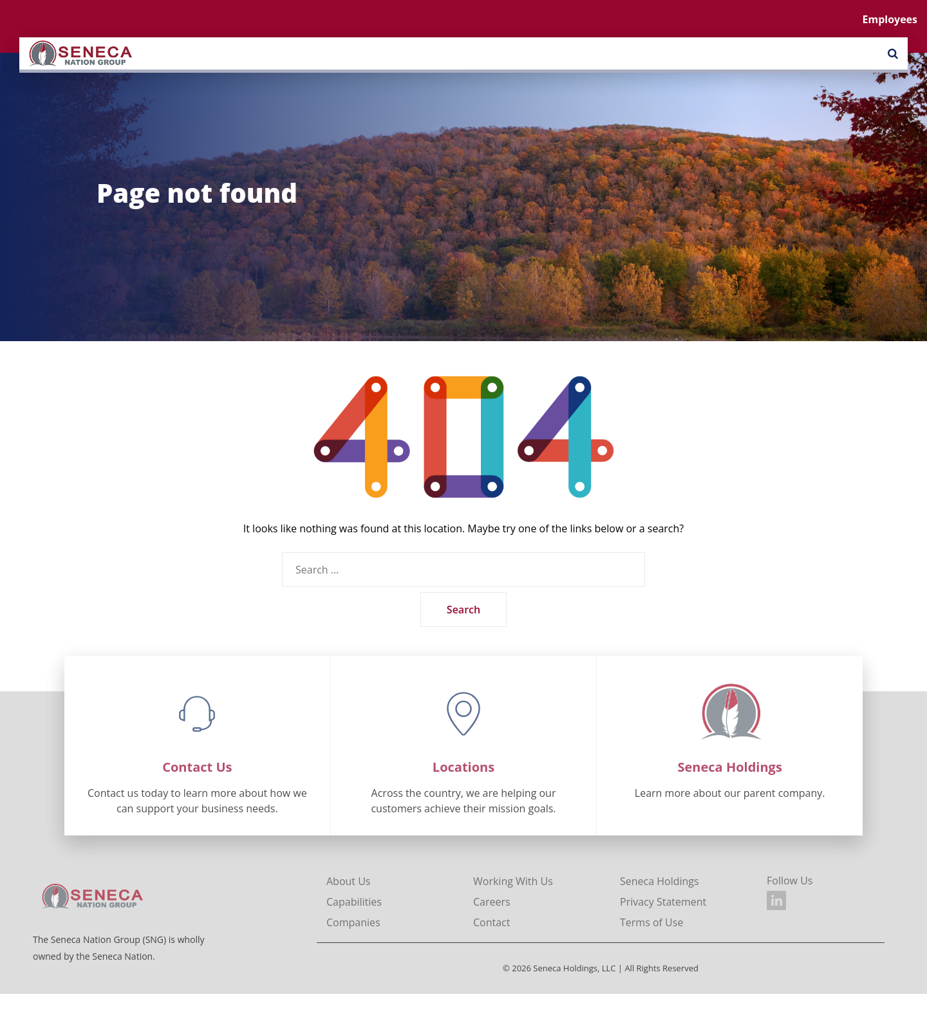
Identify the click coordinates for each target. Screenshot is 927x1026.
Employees (889, 19)
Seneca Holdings (730, 767)
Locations (463, 767)
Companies (353, 922)
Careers (491, 902)
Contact (491, 922)
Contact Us (197, 767)
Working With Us (513, 881)
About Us (348, 881)
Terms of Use (651, 922)
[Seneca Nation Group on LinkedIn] (776, 900)
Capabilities (354, 902)
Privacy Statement (663, 902)
